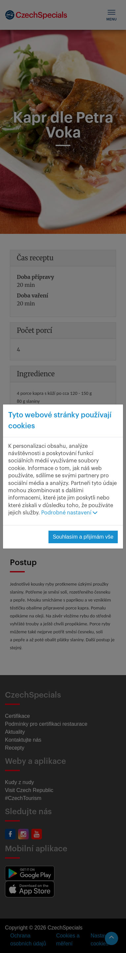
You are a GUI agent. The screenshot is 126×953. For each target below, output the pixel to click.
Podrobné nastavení (69, 512)
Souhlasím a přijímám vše (83, 537)
